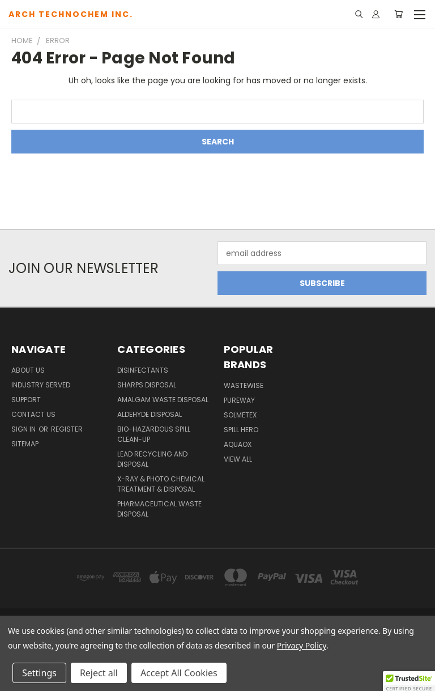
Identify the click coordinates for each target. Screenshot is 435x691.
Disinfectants (142, 370)
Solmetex (240, 415)
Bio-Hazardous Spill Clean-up (153, 434)
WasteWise (243, 385)
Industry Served (40, 385)
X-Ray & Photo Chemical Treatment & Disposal (160, 484)
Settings (39, 673)
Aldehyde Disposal (149, 414)
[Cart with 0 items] (398, 14)
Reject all (99, 673)
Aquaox (237, 444)
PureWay (239, 400)
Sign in (24, 429)
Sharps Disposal (146, 385)
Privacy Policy (301, 645)
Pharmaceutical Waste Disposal (159, 509)
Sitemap (25, 444)
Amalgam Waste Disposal (162, 399)
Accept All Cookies (179, 673)
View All (238, 459)
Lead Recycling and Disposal (152, 459)
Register (67, 429)
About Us (28, 370)
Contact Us (33, 414)
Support (26, 399)
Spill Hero (241, 429)
